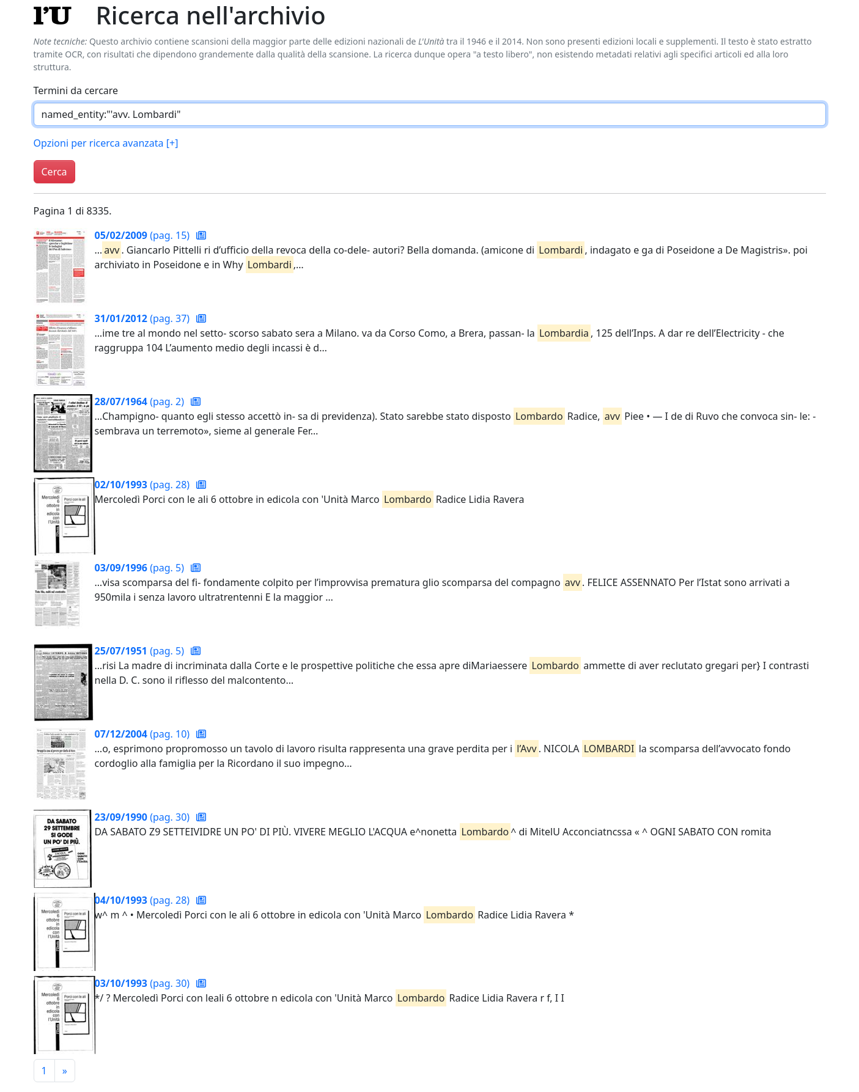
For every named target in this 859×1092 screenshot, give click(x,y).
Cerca (54, 171)
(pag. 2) (141, 401)
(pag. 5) (141, 567)
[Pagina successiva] (64, 1070)
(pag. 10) (144, 734)
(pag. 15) (144, 235)
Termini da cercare (76, 90)
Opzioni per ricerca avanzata (106, 143)
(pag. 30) (144, 817)
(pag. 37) (144, 318)
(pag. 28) (144, 484)
